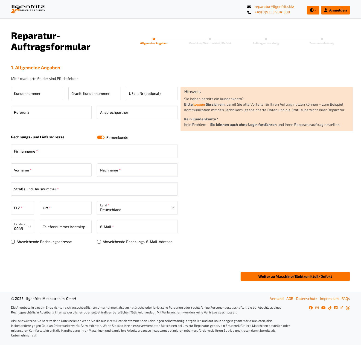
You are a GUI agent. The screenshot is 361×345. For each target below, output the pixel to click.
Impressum (329, 298)
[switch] (101, 137)
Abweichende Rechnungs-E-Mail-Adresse (137, 241)
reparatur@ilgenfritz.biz (274, 6)
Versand (277, 298)
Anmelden (335, 10)
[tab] (154, 42)
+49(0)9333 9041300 (272, 12)
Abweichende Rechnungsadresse (44, 241)
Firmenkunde (117, 137)
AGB (289, 298)
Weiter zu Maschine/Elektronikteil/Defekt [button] (295, 276)
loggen (199, 104)
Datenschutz (306, 298)
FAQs (345, 298)
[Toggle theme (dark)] (313, 10)
